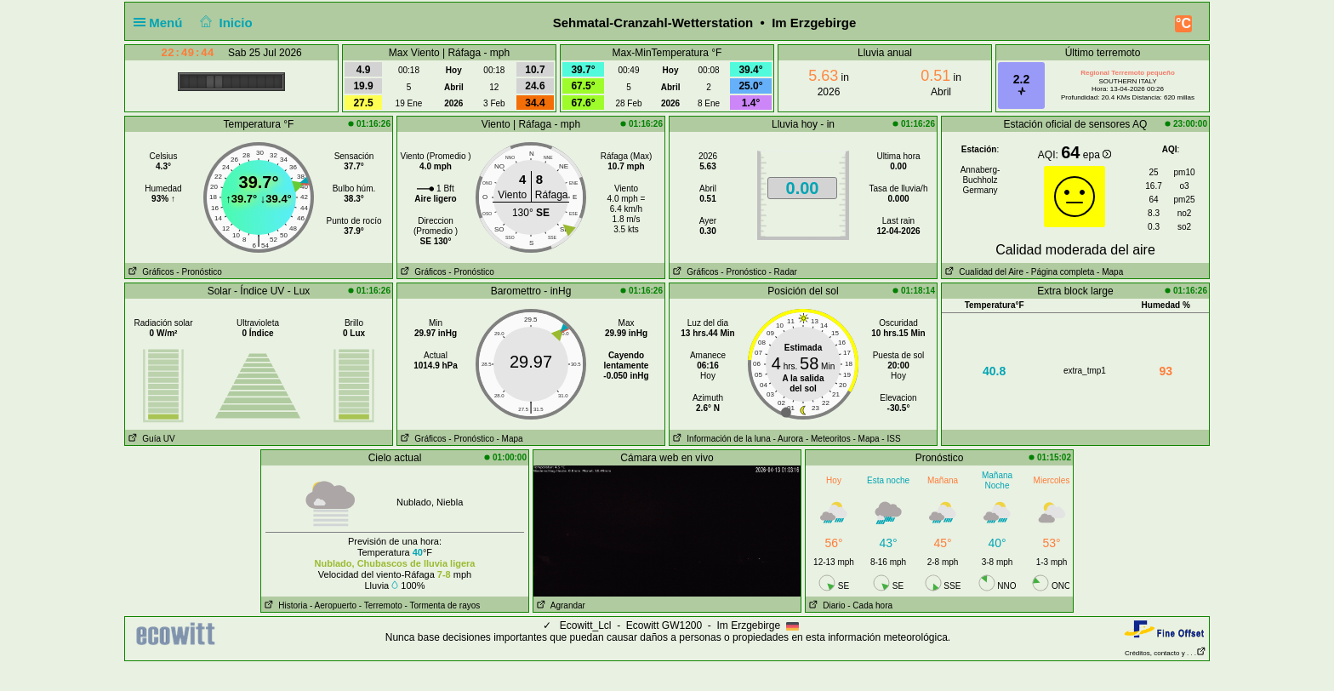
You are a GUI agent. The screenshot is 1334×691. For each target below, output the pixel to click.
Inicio (224, 22)
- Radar (783, 272)
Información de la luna (720, 438)
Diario (825, 605)
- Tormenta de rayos (443, 605)
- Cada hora (869, 605)
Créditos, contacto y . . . (1165, 653)
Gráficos (149, 272)
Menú (162, 22)
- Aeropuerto (333, 605)
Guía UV (150, 438)
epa (1097, 155)
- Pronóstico (198, 272)
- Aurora (788, 438)
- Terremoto (380, 605)
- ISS (890, 438)
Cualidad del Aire (982, 272)
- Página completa (1060, 272)
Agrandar (559, 605)
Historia (284, 605)
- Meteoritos (828, 438)
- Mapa (1108, 272)
